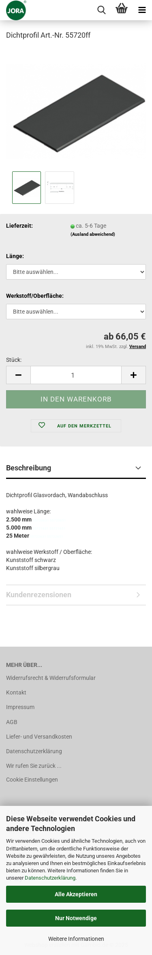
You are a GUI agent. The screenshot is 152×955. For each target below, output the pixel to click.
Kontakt (16, 692)
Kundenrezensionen (38, 594)
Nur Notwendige (76, 918)
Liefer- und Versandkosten (39, 736)
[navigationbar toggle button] (142, 10)
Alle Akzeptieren (76, 894)
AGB (11, 722)
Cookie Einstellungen (32, 779)
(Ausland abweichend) (93, 234)
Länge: (15, 256)
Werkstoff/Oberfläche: (35, 296)
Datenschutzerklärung (50, 878)
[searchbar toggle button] (101, 10)
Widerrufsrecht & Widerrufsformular (51, 678)
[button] (18, 375)
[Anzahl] (76, 375)
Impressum (20, 707)
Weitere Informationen (76, 939)
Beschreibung (28, 468)
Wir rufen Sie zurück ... (34, 766)
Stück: (13, 360)
